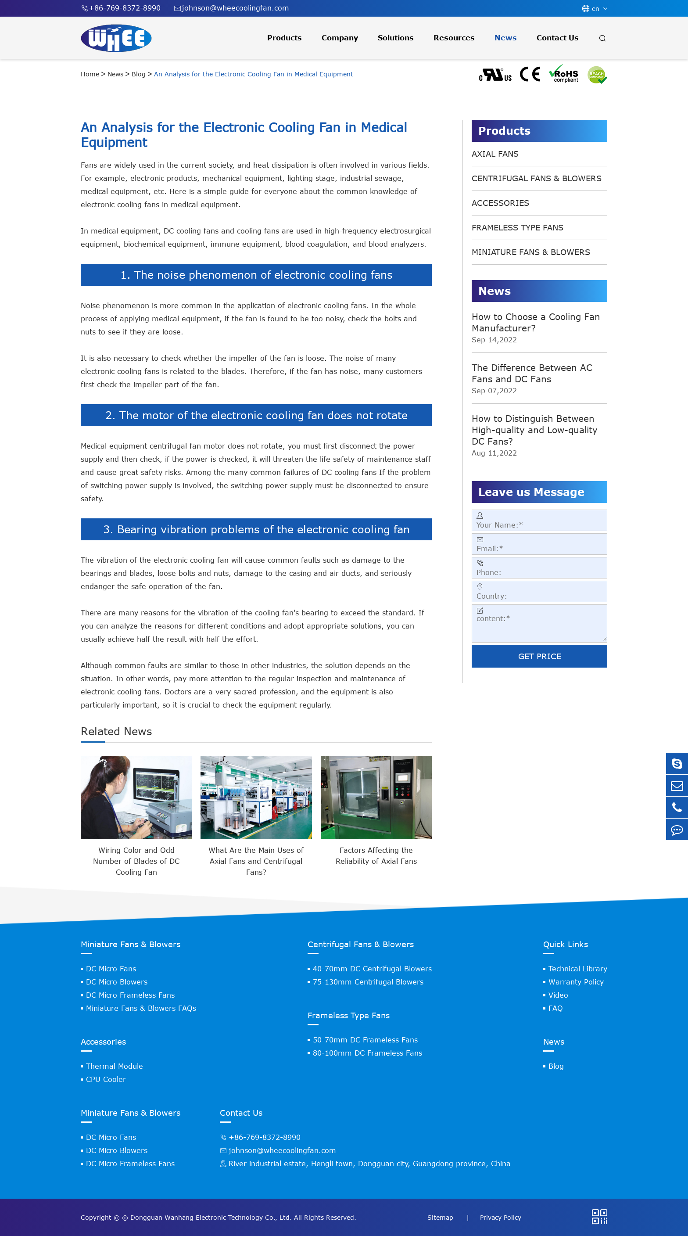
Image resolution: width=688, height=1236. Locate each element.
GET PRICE (539, 656)
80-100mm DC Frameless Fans (367, 1053)
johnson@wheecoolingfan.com (231, 8)
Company (340, 38)
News (505, 38)
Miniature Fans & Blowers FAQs (141, 1008)
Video (558, 995)
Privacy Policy (500, 1217)
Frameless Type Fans (517, 227)
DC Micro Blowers (116, 982)
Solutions (396, 38)
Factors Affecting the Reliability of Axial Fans (376, 855)
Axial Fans (495, 153)
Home (90, 74)
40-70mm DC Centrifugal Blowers (372, 969)
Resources (454, 38)
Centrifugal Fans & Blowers (537, 178)
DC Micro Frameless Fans (130, 995)
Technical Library (577, 969)
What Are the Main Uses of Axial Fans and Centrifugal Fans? (256, 861)
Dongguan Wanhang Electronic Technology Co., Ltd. (211, 1217)
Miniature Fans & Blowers (531, 252)
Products (284, 38)
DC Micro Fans (111, 969)
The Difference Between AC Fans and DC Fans (532, 373)
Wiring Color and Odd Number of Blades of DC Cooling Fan (136, 861)
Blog (139, 74)
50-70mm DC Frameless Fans (365, 1040)
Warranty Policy (576, 982)
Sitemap (441, 1217)
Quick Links (565, 944)
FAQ (555, 1008)
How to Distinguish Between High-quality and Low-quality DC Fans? (535, 429)
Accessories (500, 203)
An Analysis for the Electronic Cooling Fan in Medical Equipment (253, 74)
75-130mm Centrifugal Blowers (368, 982)
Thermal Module (114, 1066)
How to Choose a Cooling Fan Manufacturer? (536, 322)
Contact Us (558, 38)
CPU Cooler (106, 1079)
